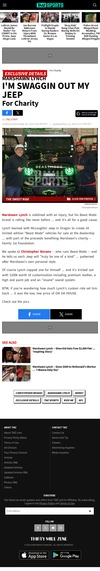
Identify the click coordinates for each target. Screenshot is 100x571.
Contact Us (58, 432)
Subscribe (90, 511)
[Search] (95, 5)
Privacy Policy (47, 503)
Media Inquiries (60, 452)
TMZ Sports (51, 400)
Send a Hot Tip (60, 437)
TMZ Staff (11, 119)
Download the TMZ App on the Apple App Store (34, 555)
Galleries (9, 477)
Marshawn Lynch (58, 393)
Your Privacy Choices (15, 452)
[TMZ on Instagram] (60, 527)
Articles (8, 457)
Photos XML (11, 482)
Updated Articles (13, 467)
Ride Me (68, 400)
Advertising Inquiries (63, 447)
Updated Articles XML (16, 472)
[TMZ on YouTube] (53, 527)
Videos (8, 487)
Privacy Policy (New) (15, 437)
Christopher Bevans (29, 393)
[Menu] (5, 5)
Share (34, 314)
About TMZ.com (13, 432)
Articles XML (11, 462)
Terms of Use (11, 442)
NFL (81, 400)
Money (79, 393)
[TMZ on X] (45, 527)
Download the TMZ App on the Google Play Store (66, 555)
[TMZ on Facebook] (37, 527)
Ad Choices (10, 447)
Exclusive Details (27, 400)
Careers (56, 442)
